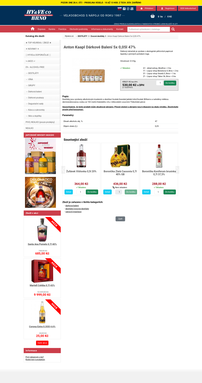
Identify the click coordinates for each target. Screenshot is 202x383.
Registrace (167, 8)
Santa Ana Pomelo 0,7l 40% (42, 244)
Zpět (120, 219)
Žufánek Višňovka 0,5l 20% (81, 171)
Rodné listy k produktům (35, 360)
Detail (68, 192)
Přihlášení (147, 8)
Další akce (42, 343)
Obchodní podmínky (79, 29)
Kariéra (52, 29)
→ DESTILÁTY (81, 36)
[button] (65, 170)
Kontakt (119, 29)
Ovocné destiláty (97, 36)
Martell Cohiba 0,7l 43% (42, 285)
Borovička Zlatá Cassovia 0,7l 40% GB (120, 173)
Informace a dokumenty (102, 29)
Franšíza (62, 29)
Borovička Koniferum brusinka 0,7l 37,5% (159, 173)
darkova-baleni (72, 205)
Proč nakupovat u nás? (35, 357)
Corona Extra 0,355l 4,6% (42, 326)
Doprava (41, 29)
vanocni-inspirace (73, 211)
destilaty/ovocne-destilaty (77, 209)
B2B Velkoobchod (188, 8)
